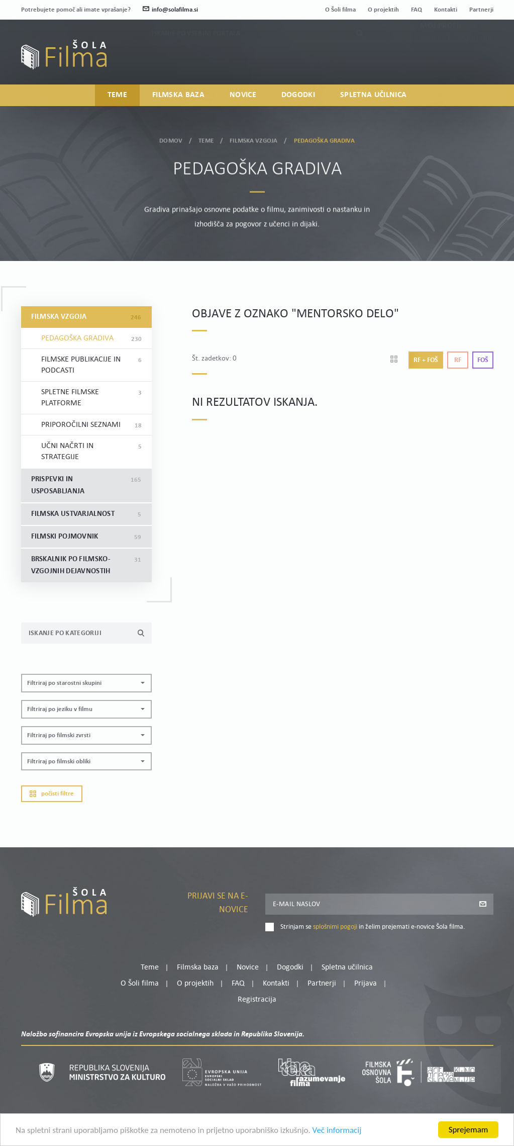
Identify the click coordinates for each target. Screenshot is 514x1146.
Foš (482, 360)
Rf (457, 360)
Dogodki (298, 95)
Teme (117, 95)
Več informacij (337, 1131)
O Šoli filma (340, 10)
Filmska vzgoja (253, 138)
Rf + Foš (426, 360)
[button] (86, 683)
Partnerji (481, 10)
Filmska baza (178, 95)
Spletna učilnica (373, 95)
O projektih (383, 10)
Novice (243, 95)
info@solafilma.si (170, 10)
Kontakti (445, 10)
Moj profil (441, 48)
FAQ (416, 10)
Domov (170, 138)
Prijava (430, 60)
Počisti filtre (52, 793)
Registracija (476, 60)
